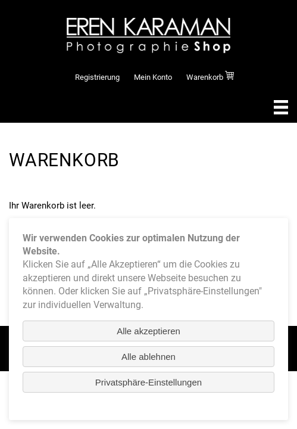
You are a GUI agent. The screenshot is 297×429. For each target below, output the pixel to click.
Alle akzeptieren (148, 331)
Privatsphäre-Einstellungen (148, 382)
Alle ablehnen (148, 357)
